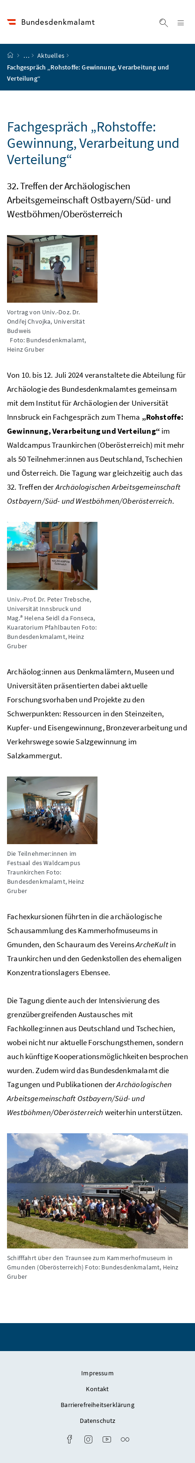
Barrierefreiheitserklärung (97, 1405)
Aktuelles (50, 55)
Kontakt (97, 1389)
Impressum (97, 1373)
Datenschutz (98, 1420)
